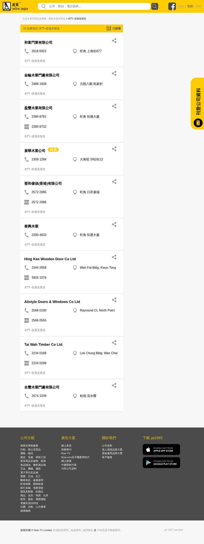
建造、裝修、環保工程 (33, 457)
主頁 (24, 18)
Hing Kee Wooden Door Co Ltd (50, 259)
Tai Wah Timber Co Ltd (43, 345)
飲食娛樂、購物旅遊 (31, 483)
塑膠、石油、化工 (30, 476)
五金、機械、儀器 (30, 468)
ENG (181, 6)
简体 (198, 6)
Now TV (65, 453)
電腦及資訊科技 (29, 503)
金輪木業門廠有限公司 (42, 75)
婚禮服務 (25, 510)
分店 (53, 150)
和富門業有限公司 (38, 43)
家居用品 (60, 18)
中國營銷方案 (69, 464)
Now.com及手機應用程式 (75, 457)
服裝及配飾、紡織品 (31, 491)
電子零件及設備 (29, 472)
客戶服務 (107, 457)
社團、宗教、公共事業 (33, 506)
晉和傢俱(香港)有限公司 (43, 184)
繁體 (190, 6)
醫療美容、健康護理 (31, 480)
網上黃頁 (66, 445)
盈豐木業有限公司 (38, 108)
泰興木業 (31, 226)
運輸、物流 (26, 453)
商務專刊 (66, 449)
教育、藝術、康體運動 (33, 499)
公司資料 (107, 445)
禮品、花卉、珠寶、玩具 (34, 495)
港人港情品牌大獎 (112, 449)
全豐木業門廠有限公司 (42, 387)
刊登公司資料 (69, 468)
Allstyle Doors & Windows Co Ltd (52, 302)
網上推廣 (66, 460)
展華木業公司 (34, 151)
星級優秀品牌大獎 (112, 453)
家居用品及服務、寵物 (41, 18)
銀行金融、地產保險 (31, 487)
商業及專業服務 (29, 445)
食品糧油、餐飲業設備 (33, 464)
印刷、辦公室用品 (30, 449)
